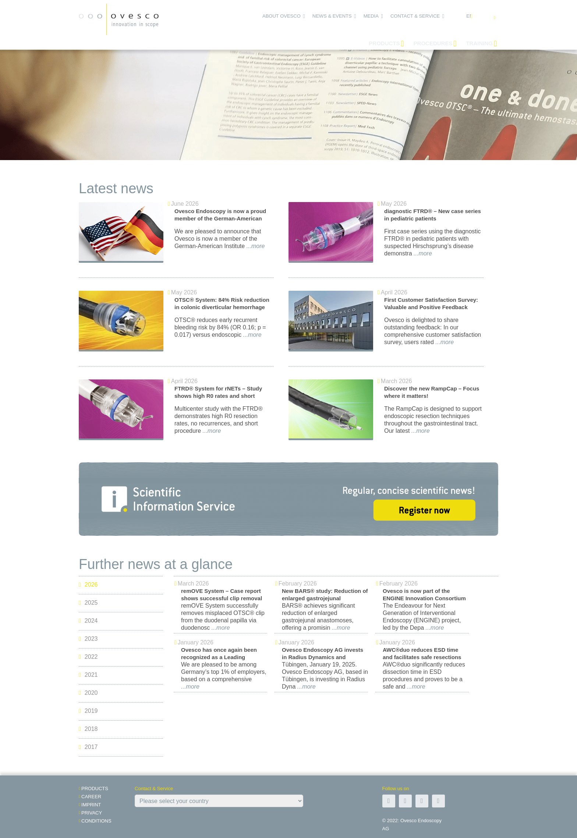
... (255, 246)
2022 (88, 657)
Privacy (91, 813)
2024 (88, 621)
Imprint (91, 804)
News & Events (332, 16)
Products (94, 788)
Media (371, 16)
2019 (88, 711)
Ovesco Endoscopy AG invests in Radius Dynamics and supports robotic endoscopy (322, 657)
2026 (88, 585)
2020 (88, 693)
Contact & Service (415, 16)
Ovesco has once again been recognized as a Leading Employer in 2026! (219, 657)
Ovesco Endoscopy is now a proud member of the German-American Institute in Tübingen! (220, 218)
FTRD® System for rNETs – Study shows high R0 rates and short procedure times (218, 395)
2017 (88, 747)
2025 (88, 603)
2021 (88, 675)
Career (91, 796)
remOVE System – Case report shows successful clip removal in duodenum (221, 598)
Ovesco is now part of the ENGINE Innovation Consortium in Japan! (424, 598)
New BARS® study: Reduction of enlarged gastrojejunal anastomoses (325, 598)
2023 (88, 639)
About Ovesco (281, 16)
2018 (88, 729)
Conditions (96, 821)
